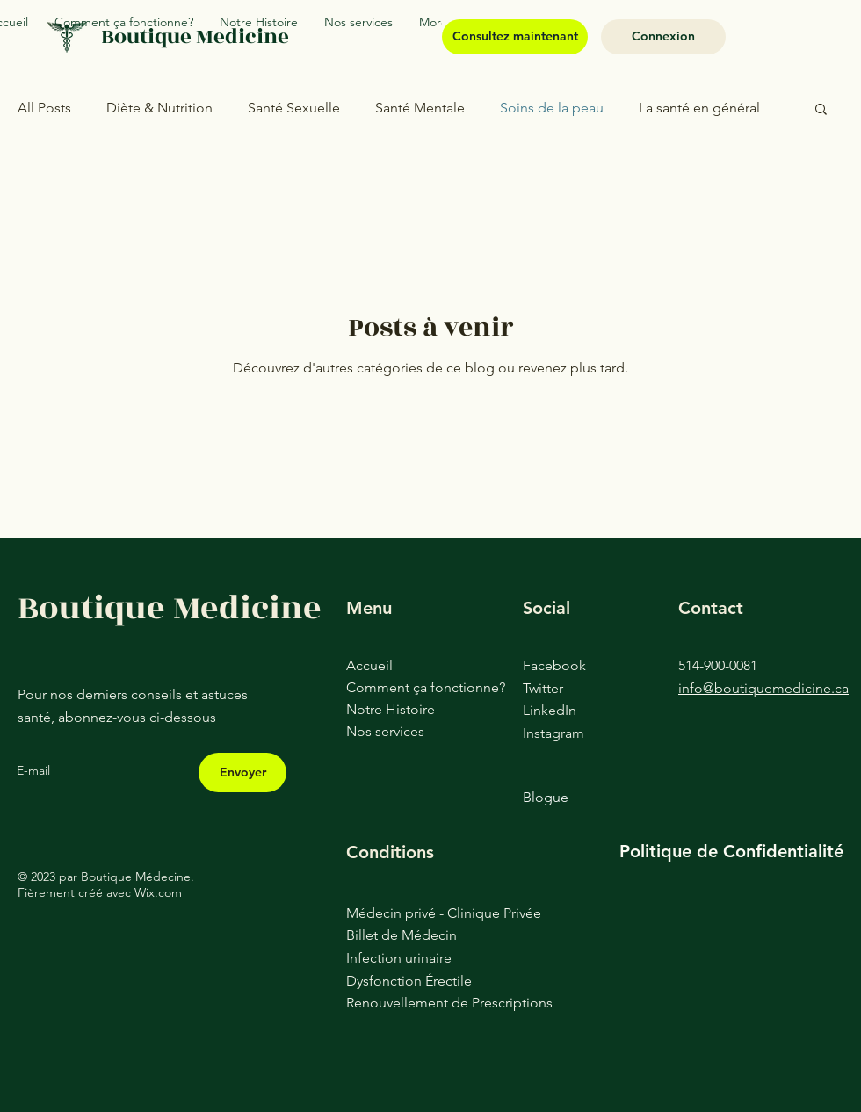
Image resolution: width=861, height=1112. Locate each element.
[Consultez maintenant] (515, 36)
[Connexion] (663, 36)
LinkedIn (549, 710)
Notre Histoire (390, 709)
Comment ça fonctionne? (399, 687)
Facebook (554, 665)
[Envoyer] (242, 772)
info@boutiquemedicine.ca (763, 688)
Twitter (543, 688)
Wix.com (158, 892)
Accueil (369, 665)
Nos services (385, 731)
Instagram (553, 733)
